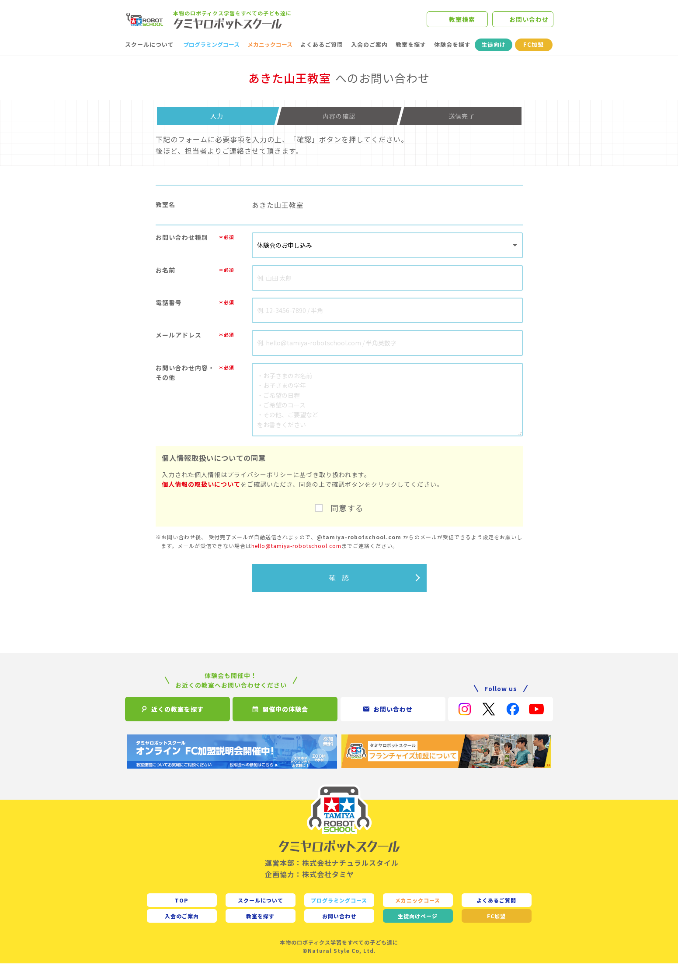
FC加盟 (533, 54)
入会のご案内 (369, 54)
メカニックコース (269, 54)
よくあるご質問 (321, 54)
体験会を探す (452, 54)
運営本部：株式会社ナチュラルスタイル (332, 872)
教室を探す (411, 54)
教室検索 (462, 24)
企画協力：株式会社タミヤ (309, 883)
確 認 (339, 586)
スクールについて (149, 54)
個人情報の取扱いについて (201, 493)
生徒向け (493, 54)
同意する (347, 517)
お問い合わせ (529, 24)
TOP (181, 909)
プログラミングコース (211, 54)
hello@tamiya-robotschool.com (296, 555)
